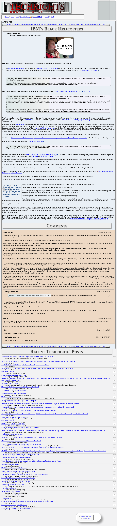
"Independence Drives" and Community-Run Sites (16, 458)
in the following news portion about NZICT (68, 92)
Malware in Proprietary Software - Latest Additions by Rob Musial (21, 441)
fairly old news (19, 125)
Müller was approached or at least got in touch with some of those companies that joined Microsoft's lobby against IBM (49, 138)
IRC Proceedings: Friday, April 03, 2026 (13, 424)
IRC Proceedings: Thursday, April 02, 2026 (14, 492)
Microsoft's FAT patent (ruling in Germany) (77, 120)
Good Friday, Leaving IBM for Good (12, 434)
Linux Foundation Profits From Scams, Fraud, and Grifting (18, 401)
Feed (52, 17)
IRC (17, 17)
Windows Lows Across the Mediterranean (13, 394)
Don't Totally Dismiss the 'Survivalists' (12, 485)
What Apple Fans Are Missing (10, 465)
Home (7, 17)
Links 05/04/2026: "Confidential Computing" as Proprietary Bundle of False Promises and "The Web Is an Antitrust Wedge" (37, 369)
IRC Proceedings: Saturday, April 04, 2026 (14, 375)
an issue (35, 157)
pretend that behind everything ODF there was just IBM (88, 219)
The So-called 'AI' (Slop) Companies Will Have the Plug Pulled (20, 387)
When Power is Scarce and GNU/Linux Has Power (16, 482)
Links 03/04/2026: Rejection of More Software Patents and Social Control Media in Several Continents (31, 438)
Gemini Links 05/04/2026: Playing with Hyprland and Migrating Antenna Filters (25, 365)
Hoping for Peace (6, 498)
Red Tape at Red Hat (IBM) (9, 384)
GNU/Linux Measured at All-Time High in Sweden (16, 508)
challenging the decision (90, 70)
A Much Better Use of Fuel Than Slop (12, 495)
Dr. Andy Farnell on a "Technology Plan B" (14, 390)
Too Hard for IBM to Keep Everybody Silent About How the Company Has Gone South (27, 357)
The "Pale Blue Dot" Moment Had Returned (14, 468)
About (12, 17)
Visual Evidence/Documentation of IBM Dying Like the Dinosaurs (21, 444)
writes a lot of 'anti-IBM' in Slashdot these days (42, 155)
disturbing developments (16, 69)
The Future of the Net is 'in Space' (11, 397)
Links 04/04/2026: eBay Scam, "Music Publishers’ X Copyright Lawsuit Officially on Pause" (28, 411)
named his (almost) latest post (44, 128)
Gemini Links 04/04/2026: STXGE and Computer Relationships (20, 428)
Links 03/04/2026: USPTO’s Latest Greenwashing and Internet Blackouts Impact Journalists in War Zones (32, 448)
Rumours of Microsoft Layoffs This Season (14, 505)
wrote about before (47, 157)
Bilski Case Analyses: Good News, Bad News (90, 25)
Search (47, 17)
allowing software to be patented (47, 69)
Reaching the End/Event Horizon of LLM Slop (15, 417)
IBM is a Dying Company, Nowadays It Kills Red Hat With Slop (20, 455)
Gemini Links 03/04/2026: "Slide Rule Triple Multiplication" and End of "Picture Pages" (27, 502)
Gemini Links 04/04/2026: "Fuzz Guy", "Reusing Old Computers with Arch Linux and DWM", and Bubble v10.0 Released (37, 407)
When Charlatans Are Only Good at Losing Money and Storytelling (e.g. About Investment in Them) (31, 461)
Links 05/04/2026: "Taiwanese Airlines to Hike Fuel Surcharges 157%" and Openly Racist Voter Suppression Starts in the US (38, 362)
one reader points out (36, 142)
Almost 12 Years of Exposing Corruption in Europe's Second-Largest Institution (24, 475)
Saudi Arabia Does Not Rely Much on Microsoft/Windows (18, 471)
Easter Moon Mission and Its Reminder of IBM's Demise (18, 478)
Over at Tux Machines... (8, 372)
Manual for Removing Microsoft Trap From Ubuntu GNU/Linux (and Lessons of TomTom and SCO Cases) (40, 25)
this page (28, 120)
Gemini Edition (24, 17)
